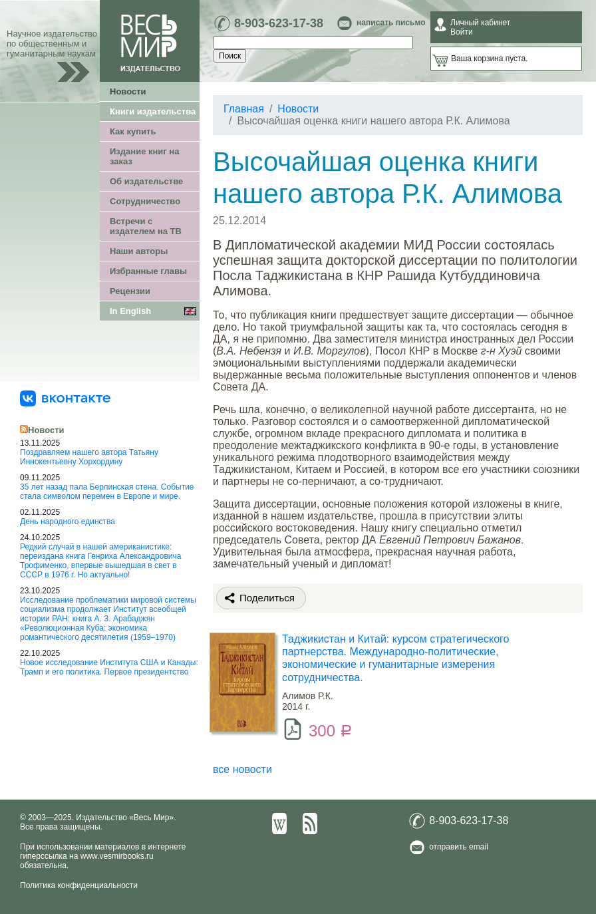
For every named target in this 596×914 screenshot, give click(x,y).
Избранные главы (148, 271)
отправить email (458, 846)
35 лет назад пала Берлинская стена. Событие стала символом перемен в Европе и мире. (107, 491)
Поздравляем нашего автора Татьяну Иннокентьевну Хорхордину (89, 457)
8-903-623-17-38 (278, 23)
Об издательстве (146, 181)
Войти (461, 32)
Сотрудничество (145, 201)
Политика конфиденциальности (79, 885)
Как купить (133, 131)
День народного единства (67, 521)
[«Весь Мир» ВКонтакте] (65, 397)
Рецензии (130, 291)
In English (130, 311)
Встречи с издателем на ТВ (146, 226)
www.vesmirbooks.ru (117, 856)
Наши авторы (139, 251)
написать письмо (391, 22)
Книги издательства (153, 111)
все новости (242, 769)
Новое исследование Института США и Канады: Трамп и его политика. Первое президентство (109, 667)
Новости (128, 91)
